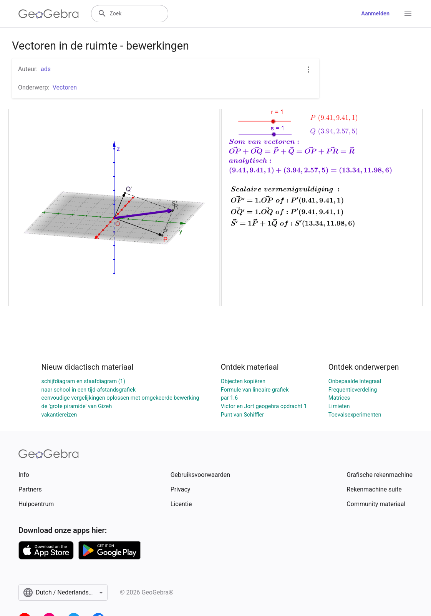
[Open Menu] (408, 13)
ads (46, 69)
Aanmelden (375, 13)
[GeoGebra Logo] (48, 13)
